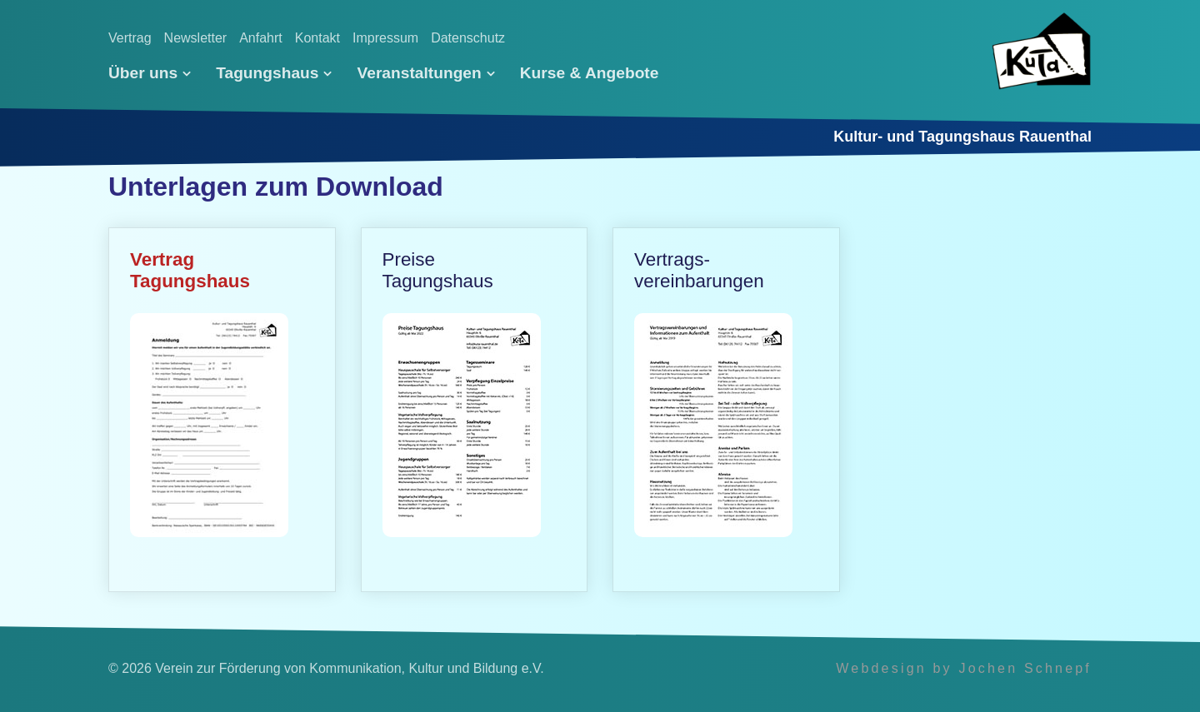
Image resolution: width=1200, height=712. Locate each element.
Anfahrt (260, 38)
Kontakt (317, 38)
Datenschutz (468, 38)
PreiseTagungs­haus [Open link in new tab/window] (475, 409)
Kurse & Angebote (589, 73)
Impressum (385, 38)
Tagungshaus (274, 73)
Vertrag (130, 38)
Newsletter (196, 38)
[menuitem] (155, 73)
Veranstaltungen (425, 73)
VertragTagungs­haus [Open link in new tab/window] (222, 409)
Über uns (149, 73)
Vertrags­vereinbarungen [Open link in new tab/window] (726, 409)
